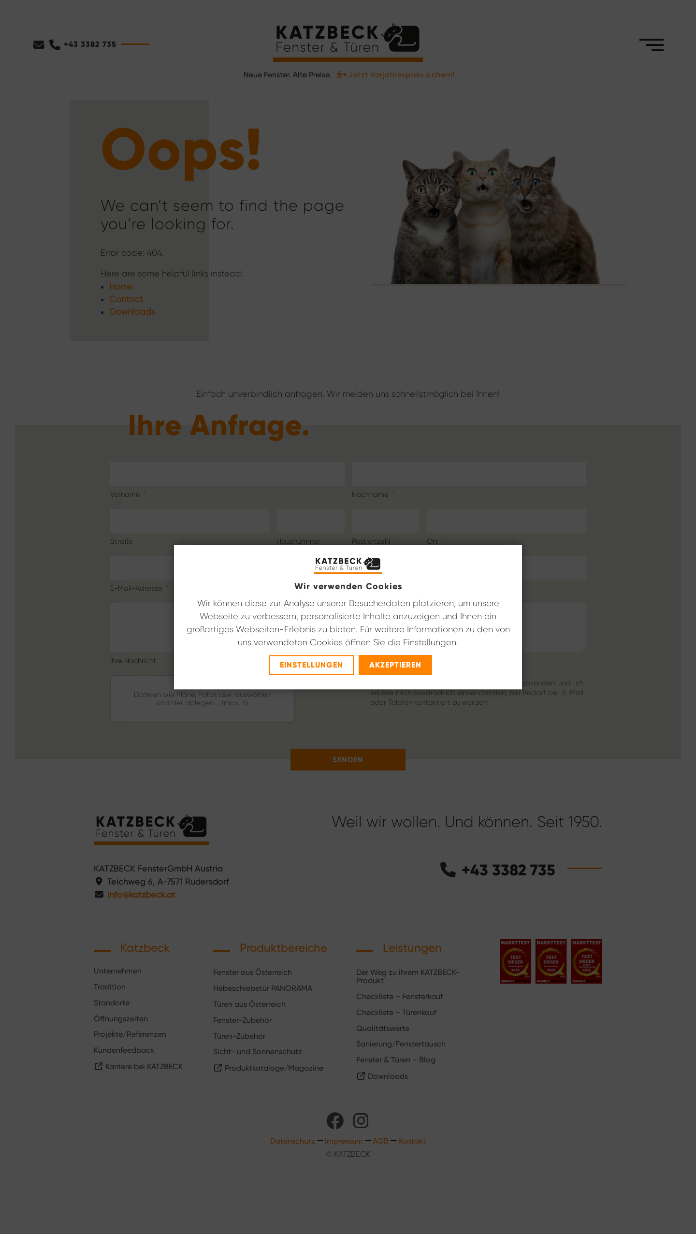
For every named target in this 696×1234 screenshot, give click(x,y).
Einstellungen (311, 664)
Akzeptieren (395, 664)
